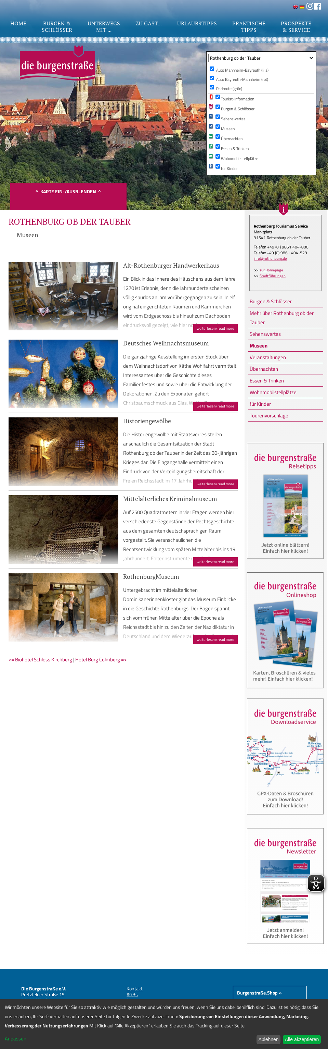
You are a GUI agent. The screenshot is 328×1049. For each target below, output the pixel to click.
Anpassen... (17, 1038)
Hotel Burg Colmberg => (101, 659)
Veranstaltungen (268, 357)
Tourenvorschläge (269, 415)
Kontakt (135, 988)
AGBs (132, 994)
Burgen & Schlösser (271, 301)
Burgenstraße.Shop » (259, 992)
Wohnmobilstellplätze (273, 392)
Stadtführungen (273, 276)
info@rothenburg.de (270, 258)
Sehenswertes (265, 334)
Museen (258, 346)
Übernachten (264, 369)
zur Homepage (271, 270)
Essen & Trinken (267, 381)
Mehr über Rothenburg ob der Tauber (282, 317)
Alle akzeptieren (302, 1039)
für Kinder (260, 404)
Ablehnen (268, 1039)
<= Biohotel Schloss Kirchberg (40, 659)
